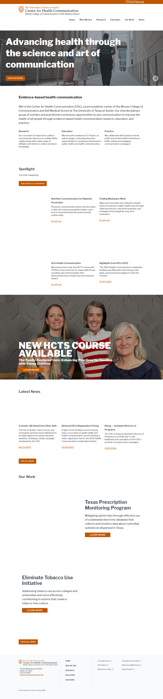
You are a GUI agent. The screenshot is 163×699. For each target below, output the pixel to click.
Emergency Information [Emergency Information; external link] (130, 661)
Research (69, 670)
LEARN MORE (31, 370)
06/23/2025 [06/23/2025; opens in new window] (25, 447)
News (141, 20)
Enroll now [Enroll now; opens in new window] (56, 221)
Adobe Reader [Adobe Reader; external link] (127, 669)
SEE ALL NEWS (27, 461)
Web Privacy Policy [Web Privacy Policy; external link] (105, 669)
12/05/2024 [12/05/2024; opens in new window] (111, 448)
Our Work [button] (129, 20)
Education (70, 675)
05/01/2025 (68, 447)
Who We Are (70, 666)
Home (72, 20)
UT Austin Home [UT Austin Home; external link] (104, 661)
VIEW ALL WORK (28, 642)
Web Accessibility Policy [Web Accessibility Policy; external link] (130, 665)
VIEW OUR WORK (15, 78)
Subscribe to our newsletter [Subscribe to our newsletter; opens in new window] (33, 183)
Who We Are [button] (85, 20)
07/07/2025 (105, 282)
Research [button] (101, 20)
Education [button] (115, 20)
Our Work (69, 680)
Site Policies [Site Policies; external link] (102, 665)
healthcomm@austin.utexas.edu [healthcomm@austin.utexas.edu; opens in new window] (31, 675)
